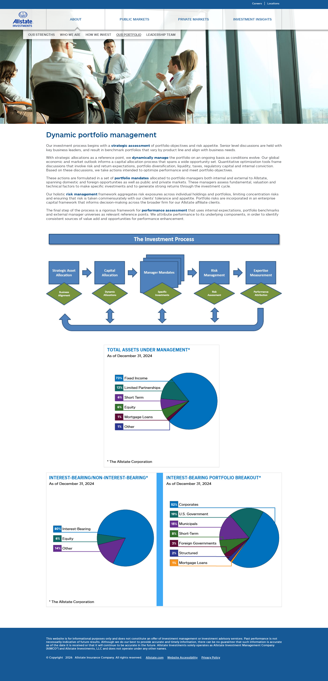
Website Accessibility (182, 657)
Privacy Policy (210, 657)
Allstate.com (154, 657)
